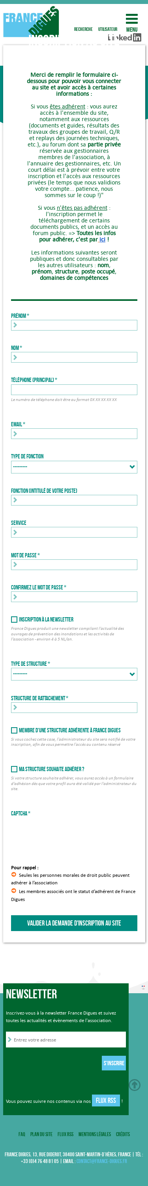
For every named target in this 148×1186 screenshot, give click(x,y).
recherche (83, 19)
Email (16, 424)
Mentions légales (95, 1134)
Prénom (18, 316)
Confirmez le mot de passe (37, 587)
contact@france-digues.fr (102, 1161)
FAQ (22, 1134)
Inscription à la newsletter (46, 619)
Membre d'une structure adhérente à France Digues (70, 730)
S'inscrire (114, 1063)
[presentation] (71, 832)
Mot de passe (24, 555)
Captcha (19, 813)
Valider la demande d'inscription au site (74, 923)
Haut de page (135, 1085)
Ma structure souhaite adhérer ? (51, 769)
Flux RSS (106, 1100)
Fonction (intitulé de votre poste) (44, 491)
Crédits (123, 1134)
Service (18, 523)
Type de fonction (27, 456)
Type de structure (29, 664)
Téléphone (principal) (32, 380)
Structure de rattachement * (39, 698)
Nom (15, 348)
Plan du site (41, 1134)
